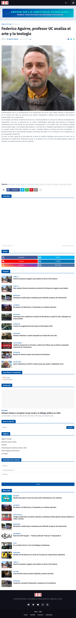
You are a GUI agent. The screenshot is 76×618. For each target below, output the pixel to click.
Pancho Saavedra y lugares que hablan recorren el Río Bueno (35, 279)
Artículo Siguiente (68, 246)
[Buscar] (38, 427)
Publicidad (49, 615)
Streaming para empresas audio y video (14, 448)
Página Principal (6, 24)
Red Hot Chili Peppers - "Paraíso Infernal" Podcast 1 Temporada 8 (37, 536)
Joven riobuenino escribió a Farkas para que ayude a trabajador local (38, 364)
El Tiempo (4, 454)
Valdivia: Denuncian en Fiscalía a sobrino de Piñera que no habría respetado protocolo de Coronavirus (41, 346)
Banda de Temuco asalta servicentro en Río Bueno (31, 354)
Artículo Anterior (7, 246)
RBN (40, 612)
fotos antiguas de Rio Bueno (10, 451)
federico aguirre (21, 184)
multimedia (30, 184)
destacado (16, 24)
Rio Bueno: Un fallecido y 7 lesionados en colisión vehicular (34, 307)
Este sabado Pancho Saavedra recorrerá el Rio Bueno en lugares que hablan (40, 288)
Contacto (40, 615)
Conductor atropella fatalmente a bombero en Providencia (34, 583)
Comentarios (8, 380)
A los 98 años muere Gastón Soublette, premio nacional (33, 574)
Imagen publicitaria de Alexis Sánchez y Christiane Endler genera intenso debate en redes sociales (43, 518)
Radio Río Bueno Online (8, 442)
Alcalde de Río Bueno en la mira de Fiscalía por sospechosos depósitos (39, 555)
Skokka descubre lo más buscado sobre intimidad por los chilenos (37, 498)
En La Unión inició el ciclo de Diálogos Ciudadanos (31, 545)
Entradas (6, 378)
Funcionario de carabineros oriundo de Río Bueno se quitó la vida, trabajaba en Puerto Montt (42, 318)
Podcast (4, 445)
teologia (55, 184)
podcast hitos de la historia (43, 184)
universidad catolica (65, 184)
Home (26, 615)
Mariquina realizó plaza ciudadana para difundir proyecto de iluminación (40, 298)
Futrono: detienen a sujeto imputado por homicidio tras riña (35, 336)
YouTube (32, 615)
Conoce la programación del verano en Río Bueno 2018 (32, 326)
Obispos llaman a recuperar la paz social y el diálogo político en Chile (30, 413)
